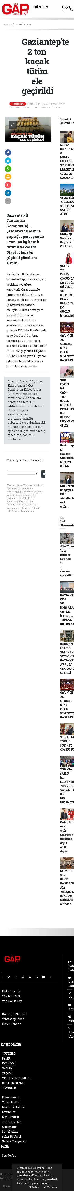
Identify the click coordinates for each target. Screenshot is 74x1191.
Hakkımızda (11, 991)
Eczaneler (9, 1112)
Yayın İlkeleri (11, 996)
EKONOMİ (9, 1063)
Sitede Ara (9, 1155)
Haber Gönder (11, 1024)
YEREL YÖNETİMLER (16, 1078)
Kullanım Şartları (14, 1014)
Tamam (50, 1187)
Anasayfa (10, 24)
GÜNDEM (41, 7)
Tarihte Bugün (12, 1122)
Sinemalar (9, 1127)
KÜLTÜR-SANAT (13, 1083)
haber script (64, 1182)
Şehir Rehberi (11, 1136)
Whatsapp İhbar (13, 1019)
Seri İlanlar (10, 1131)
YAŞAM (7, 1073)
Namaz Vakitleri (13, 1107)
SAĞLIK (7, 1068)
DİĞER (6, 1058)
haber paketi (9, 1182)
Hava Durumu (11, 1097)
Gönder (44, 474)
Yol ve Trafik (11, 1102)
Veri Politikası (12, 1001)
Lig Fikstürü (10, 1117)
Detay (34, 1187)
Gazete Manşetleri (14, 1141)
